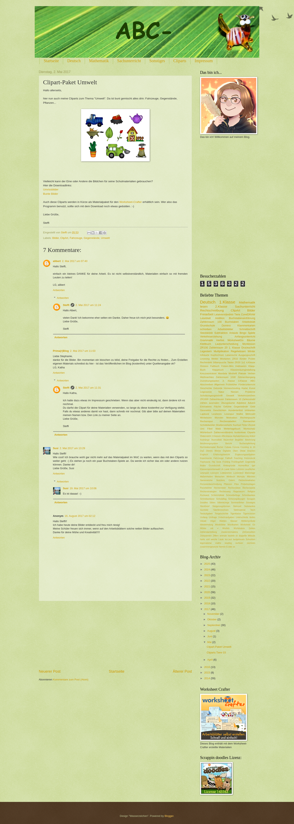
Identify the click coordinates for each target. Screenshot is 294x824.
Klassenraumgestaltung (243, 370)
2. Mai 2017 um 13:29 (72, 448)
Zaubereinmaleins (229, 532)
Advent (251, 403)
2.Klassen (216, 436)
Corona (235, 447)
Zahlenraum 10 (233, 399)
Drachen (251, 451)
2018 (207, 603)
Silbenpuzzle (219, 362)
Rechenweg (225, 491)
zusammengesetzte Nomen (213, 547)
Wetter (214, 358)
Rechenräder (220, 488)
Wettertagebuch (232, 428)
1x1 (243, 362)
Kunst (252, 388)
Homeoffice (243, 465)
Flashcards (205, 462)
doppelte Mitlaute (247, 536)
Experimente (206, 458)
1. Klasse (234, 347)
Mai (209, 642)
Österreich (205, 436)
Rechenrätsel (234, 488)
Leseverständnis (224, 314)
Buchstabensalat (208, 447)
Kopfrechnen (217, 355)
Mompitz (241, 477)
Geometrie (205, 410)
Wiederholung (206, 525)
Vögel (213, 521)
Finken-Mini (227, 366)
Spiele (251, 332)
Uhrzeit (251, 425)
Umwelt (105, 237)
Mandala (222, 373)
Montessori (248, 343)
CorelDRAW (248, 314)
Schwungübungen (236, 499)
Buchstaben (232, 321)
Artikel (252, 436)
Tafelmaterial (239, 510)
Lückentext (238, 473)
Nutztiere (220, 480)
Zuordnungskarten (209, 381)
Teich (252, 510)
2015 (207, 672)
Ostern (232, 480)
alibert (57, 261)
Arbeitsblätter (225, 329)
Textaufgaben (206, 514)
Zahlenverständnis (223, 432)
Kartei (245, 388)
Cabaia (228, 447)
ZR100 (204, 347)
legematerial (206, 543)
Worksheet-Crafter (130, 201)
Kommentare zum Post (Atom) (70, 679)
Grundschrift (214, 465)
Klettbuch (205, 343)
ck (237, 536)
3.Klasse (242, 381)
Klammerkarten (246, 325)
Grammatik (206, 340)
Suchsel (237, 425)
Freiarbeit (206, 314)
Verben (251, 373)
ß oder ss (230, 547)
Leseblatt (205, 318)
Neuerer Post (49, 671)
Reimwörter (249, 421)
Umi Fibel (206, 428)
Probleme (250, 392)
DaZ (202, 451)
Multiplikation (221, 351)
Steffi (66, 305)
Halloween (240, 366)
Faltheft (228, 458)
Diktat (242, 451)
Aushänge (204, 440)
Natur (221, 392)
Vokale (203, 521)
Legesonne (206, 392)
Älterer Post (182, 671)
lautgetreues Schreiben (244, 539)
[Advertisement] (115, 635)
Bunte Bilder (50, 193)
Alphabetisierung (241, 436)
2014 (207, 678)
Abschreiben (206, 384)
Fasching (238, 458)
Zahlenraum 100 (211, 321)
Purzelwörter (206, 488)
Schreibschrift (247, 329)
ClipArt (64, 237)
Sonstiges (157, 60)
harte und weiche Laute (212, 539)
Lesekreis (217, 414)
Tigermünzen (249, 514)
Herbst (220, 340)
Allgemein (219, 384)
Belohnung (250, 440)
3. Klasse (229, 381)
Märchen (251, 477)
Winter (251, 351)
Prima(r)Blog (61, 350)
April (210, 659)
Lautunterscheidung (226, 343)
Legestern (206, 351)
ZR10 (235, 358)
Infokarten (250, 410)
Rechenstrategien (208, 491)
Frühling (226, 462)
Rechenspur (206, 421)
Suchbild (204, 510)
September (214, 625)
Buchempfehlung (247, 443)
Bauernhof (228, 440)
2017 (207, 609)
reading (228, 543)
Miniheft (233, 373)
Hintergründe (229, 465)
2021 (207, 586)
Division (204, 366)
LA (222, 469)
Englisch (204, 454)
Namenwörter (206, 480)
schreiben (206, 329)
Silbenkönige (223, 502)
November (213, 613)
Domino (226, 325)
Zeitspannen (206, 536)
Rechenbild (206, 362)
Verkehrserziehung (211, 336)
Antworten (59, 290)
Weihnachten (207, 377)
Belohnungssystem (209, 443)
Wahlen (223, 521)
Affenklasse (227, 436)
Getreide (217, 388)
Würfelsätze (239, 528)
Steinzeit (237, 506)
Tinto (244, 425)
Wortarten (225, 358)
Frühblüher (231, 384)
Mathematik (99, 60)
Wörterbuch (206, 432)
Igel (253, 465)
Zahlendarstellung (208, 532)
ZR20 (237, 362)
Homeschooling (232, 388)
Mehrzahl (250, 414)
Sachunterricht (129, 60)
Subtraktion (221, 332)
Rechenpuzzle (247, 417)
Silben (212, 502)
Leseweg (204, 358)
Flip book (216, 462)
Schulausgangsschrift (211, 395)
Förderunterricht (246, 384)
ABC (252, 381)
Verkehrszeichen (246, 395)
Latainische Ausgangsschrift (240, 355)
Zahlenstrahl (248, 399)
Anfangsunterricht (245, 336)
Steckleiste (206, 332)
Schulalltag (221, 499)
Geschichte (206, 388)
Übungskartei (228, 403)
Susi (55, 448)
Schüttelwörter (207, 425)
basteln (231, 536)
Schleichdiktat (217, 495)
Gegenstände (91, 237)
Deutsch (74, 60)
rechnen (239, 543)
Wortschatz (249, 428)
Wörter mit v (209, 528)
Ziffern (216, 536)
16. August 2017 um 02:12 (80, 515)
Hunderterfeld (235, 410)
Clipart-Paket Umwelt (219, 646)
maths (218, 543)
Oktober (212, 619)
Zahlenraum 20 (218, 347)
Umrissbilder (50, 189)
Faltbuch (214, 366)
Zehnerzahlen (248, 532)
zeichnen (251, 543)
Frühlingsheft (238, 462)
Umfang (203, 517)
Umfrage (213, 517)
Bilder (55, 237)
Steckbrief (204, 506)
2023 (207, 575)
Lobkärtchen (226, 473)
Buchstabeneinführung (242, 318)
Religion (251, 491)
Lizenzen (214, 473)
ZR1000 (204, 399)
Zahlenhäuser (216, 399)
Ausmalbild (216, 440)
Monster (219, 417)
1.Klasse (227, 302)
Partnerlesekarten (247, 480)
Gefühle (227, 406)
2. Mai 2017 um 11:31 (88, 387)
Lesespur (229, 414)
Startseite (51, 60)
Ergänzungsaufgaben (245, 454)
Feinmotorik (249, 458)
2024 (207, 569)
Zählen (203, 403)
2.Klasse (221, 306)
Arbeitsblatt (248, 321)
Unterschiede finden (245, 517)
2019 (207, 597)
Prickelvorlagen (248, 484)
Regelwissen (238, 351)
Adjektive (241, 403)
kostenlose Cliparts (244, 432)
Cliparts (179, 60)
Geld (252, 406)
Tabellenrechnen (221, 510)
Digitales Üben (230, 451)
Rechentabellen (228, 421)
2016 (207, 667)
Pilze (236, 484)
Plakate (242, 373)
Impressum (204, 60)
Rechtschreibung (212, 310)
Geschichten (219, 410)
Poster (251, 358)
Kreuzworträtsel (208, 373)
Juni (210, 636)
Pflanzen (228, 484)
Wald (218, 428)
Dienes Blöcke (213, 451)
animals (223, 536)
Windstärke (220, 525)
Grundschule (207, 325)
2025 (207, 563)
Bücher (220, 447)
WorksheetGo (235, 340)
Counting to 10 (248, 447)
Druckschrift (248, 347)
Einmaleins (206, 406)
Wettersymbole (248, 521)
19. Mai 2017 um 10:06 (83, 488)
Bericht (228, 443)
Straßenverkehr (224, 425)
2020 (207, 592)
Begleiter (239, 440)
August (211, 630)
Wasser (233, 521)
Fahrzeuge (76, 237)
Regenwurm (239, 491)
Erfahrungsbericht (221, 454)
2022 (207, 580)
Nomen (234, 392)
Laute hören (230, 469)
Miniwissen (206, 417)
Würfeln (225, 528)
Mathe (239, 414)
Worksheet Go (247, 525)
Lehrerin (240, 469)
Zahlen (252, 528)
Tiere (237, 314)
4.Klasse (250, 362)
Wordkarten (233, 525)
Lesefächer (250, 469)
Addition (220, 318)
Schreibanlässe (207, 499)
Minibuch (231, 477)
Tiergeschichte (221, 514)
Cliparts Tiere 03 (216, 652)
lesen (204, 306)
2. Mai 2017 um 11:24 (88, 305)
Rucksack (204, 495)
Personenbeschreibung (211, 484)
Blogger (169, 815)
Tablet (230, 362)
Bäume (251, 340)
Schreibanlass (248, 495)
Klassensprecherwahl (210, 469)
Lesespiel (204, 473)
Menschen (220, 477)
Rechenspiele (249, 488)
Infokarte (204, 355)
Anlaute (233, 332)
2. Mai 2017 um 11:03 (83, 350)
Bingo (243, 332)
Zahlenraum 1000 (226, 377)
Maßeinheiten (206, 477)
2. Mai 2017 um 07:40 (75, 261)
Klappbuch (218, 370)
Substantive (249, 506)
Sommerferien (237, 502)
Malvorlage (250, 473)
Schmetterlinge (233, 495)
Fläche (217, 406)
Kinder (243, 358)
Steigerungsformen (221, 506)
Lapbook (204, 414)
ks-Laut (228, 539)
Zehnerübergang (246, 377)
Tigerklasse (235, 514)
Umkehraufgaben (226, 517)
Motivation (231, 417)
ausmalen (214, 403)
